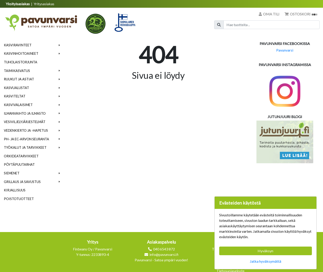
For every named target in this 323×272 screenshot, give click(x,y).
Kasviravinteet (18, 45)
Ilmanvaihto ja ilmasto (25, 113)
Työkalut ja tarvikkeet (25, 147)
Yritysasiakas (44, 4)
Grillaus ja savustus (22, 182)
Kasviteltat (14, 96)
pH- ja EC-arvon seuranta (26, 139)
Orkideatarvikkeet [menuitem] (21, 156)
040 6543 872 (164, 249)
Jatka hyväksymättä (265, 261)
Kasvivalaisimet (18, 105)
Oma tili (269, 14)
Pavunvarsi (284, 50)
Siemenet (12, 173)
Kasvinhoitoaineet (21, 53)
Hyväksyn (265, 251)
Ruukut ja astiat (19, 79)
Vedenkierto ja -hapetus (26, 130)
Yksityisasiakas (18, 4)
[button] (59, 45)
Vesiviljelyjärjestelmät (24, 122)
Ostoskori (301, 14)
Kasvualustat (16, 88)
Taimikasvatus (17, 71)
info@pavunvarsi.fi (164, 254)
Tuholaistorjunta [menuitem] (20, 62)
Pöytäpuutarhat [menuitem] (19, 164)
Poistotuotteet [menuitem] (19, 199)
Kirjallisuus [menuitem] (14, 190)
